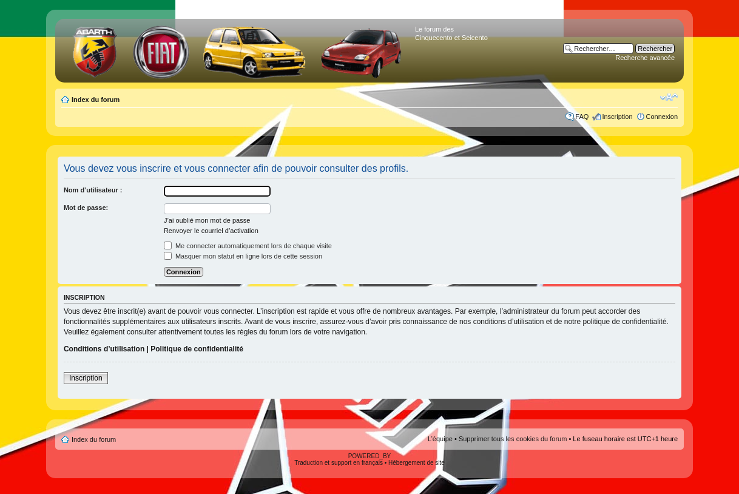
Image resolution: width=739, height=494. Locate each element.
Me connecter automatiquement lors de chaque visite (248, 245)
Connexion (662, 116)
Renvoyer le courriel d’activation (211, 230)
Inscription (617, 116)
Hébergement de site (416, 462)
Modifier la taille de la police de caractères (669, 97)
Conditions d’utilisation (104, 349)
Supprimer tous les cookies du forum (513, 438)
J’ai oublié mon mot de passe (207, 220)
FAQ (582, 116)
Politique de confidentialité (196, 349)
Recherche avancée (645, 57)
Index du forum (96, 99)
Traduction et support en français (338, 462)
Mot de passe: (86, 207)
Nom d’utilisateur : (93, 190)
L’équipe (440, 438)
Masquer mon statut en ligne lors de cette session (243, 256)
